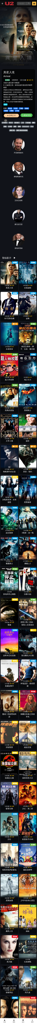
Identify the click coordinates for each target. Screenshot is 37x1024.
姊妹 (27, 931)
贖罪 (27, 441)
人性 (22, 122)
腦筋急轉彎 (27, 870)
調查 (19, 126)
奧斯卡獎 (12, 130)
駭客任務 (9, 809)
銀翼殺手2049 (27, 839)
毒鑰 (9, 625)
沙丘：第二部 (27, 809)
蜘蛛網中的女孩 (9, 472)
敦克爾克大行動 (27, 655)
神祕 (5, 126)
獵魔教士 (9, 564)
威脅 (15, 126)
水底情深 (9, 349)
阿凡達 (27, 992)
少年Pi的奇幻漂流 (28, 900)
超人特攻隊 (9, 380)
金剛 (27, 318)
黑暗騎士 (27, 410)
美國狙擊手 (9, 686)
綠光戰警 (9, 533)
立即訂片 (11, 115)
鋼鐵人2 (27, 564)
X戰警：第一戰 (28, 533)
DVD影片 (4, 122)
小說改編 (28, 122)
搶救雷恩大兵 (27, 778)
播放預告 (26, 115)
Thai (32, 126)
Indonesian (25, 126)
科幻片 (11, 122)
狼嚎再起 (9, 992)
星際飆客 (27, 502)
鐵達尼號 (27, 747)
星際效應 (9, 900)
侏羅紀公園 (9, 778)
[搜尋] (22, 3)
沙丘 (9, 839)
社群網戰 (27, 962)
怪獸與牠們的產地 (9, 870)
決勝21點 (27, 594)
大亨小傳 (9, 441)
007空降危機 (9, 318)
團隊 (33, 122)
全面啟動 (27, 288)
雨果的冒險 (9, 410)
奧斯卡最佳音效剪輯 (22, 130)
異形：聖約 (27, 472)
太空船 (10, 126)
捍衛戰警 (9, 747)
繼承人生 (9, 931)
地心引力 (27, 380)
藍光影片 (17, 122)
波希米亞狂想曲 (9, 655)
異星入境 (9, 288)
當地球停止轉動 (9, 594)
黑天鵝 (9, 962)
